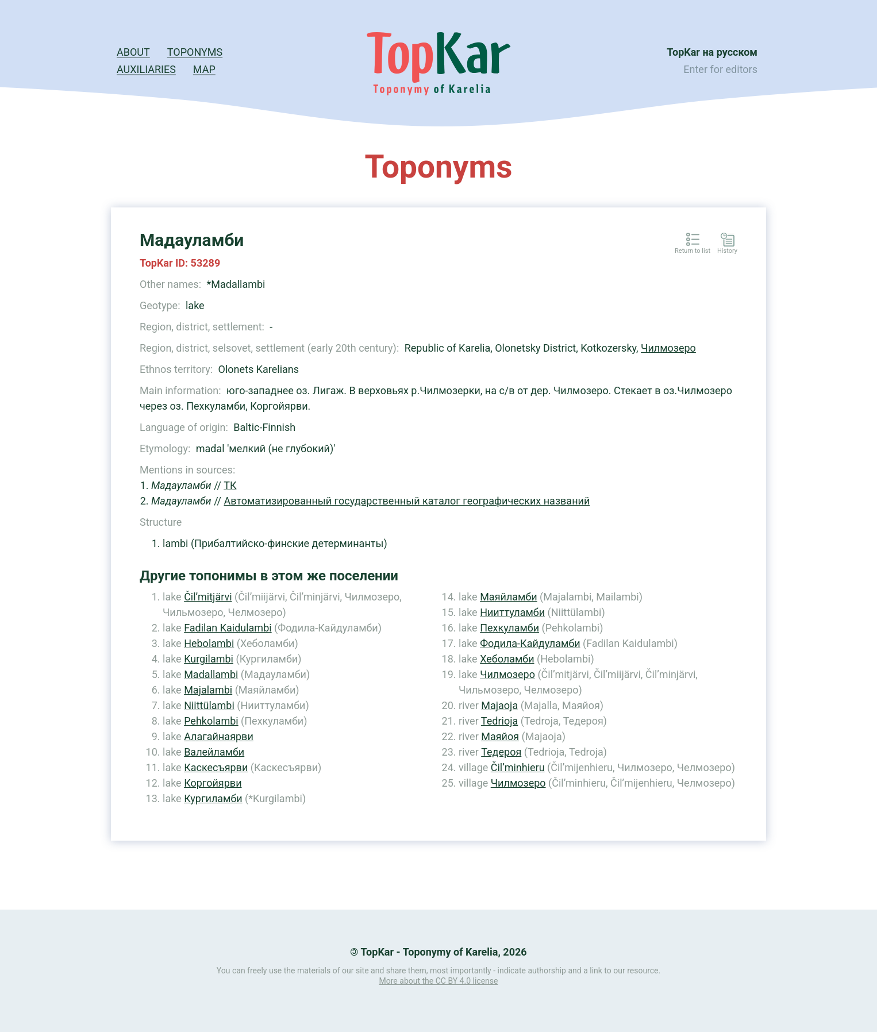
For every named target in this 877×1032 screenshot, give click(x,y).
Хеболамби (507, 659)
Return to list (692, 251)
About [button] (133, 52)
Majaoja (499, 705)
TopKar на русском (712, 52)
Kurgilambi (208, 659)
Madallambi (211, 674)
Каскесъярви (216, 767)
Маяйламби (508, 597)
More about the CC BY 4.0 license (438, 980)
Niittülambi (209, 705)
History (727, 251)
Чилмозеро (668, 348)
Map (204, 69)
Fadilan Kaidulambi (228, 628)
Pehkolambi (211, 721)
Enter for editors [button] (720, 69)
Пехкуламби (509, 628)
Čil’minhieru (518, 767)
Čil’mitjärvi (208, 597)
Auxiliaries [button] (146, 69)
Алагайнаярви (218, 736)
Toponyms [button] (194, 52)
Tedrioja (499, 721)
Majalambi (208, 690)
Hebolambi (209, 643)
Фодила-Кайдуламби (530, 643)
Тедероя (501, 752)
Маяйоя (500, 736)
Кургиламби (213, 798)
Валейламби (214, 752)
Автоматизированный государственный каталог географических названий (407, 501)
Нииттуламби (512, 612)
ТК (230, 485)
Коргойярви (212, 783)
